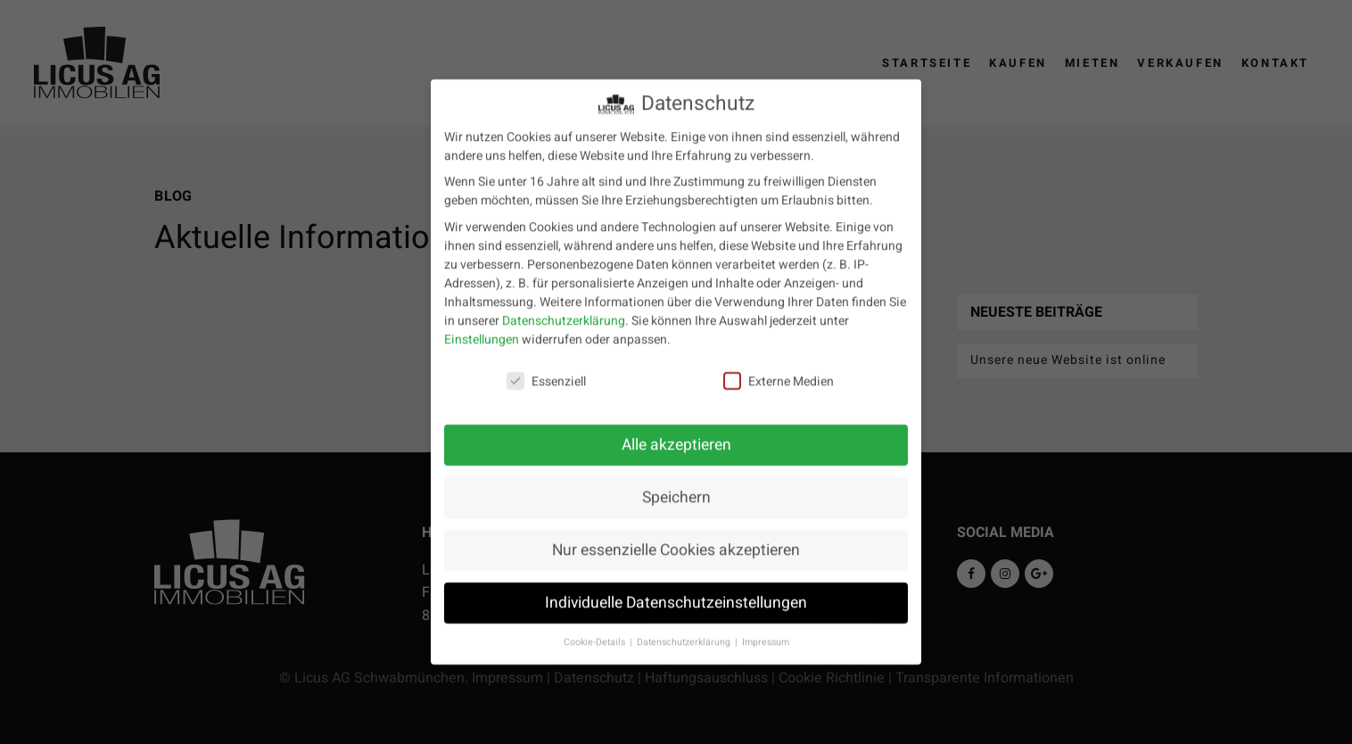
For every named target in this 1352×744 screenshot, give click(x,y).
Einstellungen (481, 327)
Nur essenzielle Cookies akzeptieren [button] (676, 538)
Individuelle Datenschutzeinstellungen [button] (676, 591)
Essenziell (546, 369)
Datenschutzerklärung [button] (685, 630)
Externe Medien (778, 369)
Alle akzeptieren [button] (676, 433)
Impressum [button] (765, 630)
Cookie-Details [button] (596, 630)
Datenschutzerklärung (563, 308)
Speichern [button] (676, 486)
